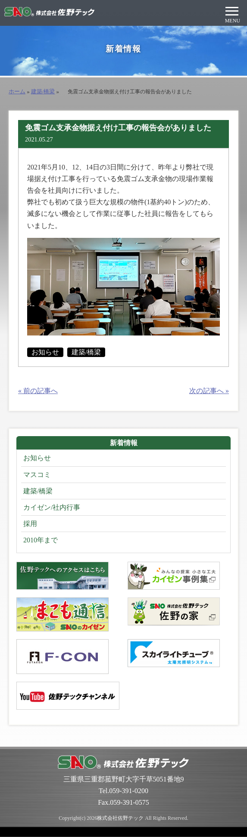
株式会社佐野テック (120, 818)
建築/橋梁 (43, 92)
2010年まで (40, 540)
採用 (30, 523)
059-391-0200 (128, 790)
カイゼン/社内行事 (51, 507)
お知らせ (45, 352)
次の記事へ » (209, 390)
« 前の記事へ (38, 390)
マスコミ (37, 474)
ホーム (17, 92)
